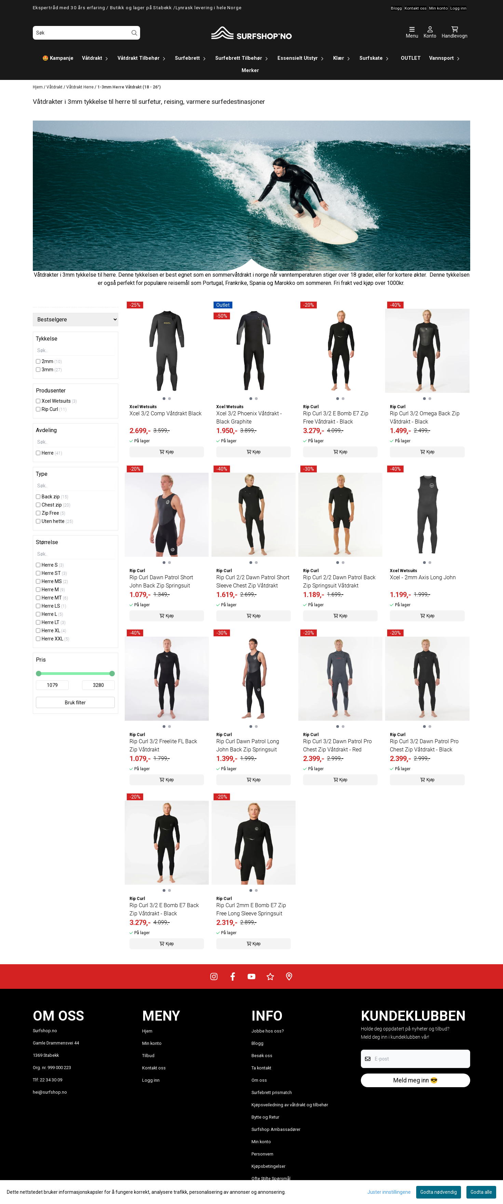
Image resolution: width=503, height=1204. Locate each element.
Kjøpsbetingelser (268, 1166)
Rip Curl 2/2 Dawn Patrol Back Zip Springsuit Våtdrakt (339, 581)
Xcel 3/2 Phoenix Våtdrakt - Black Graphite (249, 417)
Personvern (262, 1154)
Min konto (152, 1043)
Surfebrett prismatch (272, 1092)
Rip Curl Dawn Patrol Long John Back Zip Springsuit (247, 745)
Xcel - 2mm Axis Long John (423, 577)
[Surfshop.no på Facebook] (233, 976)
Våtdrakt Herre (80, 87)
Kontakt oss (154, 1067)
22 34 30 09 (51, 1079)
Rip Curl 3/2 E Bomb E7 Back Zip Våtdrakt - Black (164, 909)
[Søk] (86, 33)
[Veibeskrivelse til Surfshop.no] (289, 976)
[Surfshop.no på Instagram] (214, 976)
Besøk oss (262, 1055)
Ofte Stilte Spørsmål (271, 1178)
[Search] (134, 33)
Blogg (257, 1043)
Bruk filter (75, 702)
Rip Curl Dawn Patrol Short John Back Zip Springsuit (161, 581)
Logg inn (151, 1080)
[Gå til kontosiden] (430, 33)
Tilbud (148, 1055)
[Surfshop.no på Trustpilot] (270, 976)
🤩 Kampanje (57, 58)
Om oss (259, 1080)
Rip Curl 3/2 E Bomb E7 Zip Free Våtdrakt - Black (335, 417)
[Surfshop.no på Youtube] (251, 976)
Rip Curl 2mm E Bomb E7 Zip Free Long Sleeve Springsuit (251, 909)
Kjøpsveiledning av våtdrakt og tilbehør (290, 1104)
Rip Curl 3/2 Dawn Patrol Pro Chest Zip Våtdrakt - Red (337, 745)
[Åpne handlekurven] (454, 33)
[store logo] (251, 33)
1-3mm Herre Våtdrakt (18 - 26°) (129, 87)
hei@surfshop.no (50, 1092)
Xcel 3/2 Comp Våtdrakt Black (166, 413)
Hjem (38, 87)
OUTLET (411, 58)
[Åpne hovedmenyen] (412, 33)
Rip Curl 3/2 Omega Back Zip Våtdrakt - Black (425, 417)
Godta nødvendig (438, 1192)
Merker (250, 70)
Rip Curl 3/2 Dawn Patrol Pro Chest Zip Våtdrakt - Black (424, 745)
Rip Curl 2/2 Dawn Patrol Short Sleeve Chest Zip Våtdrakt (252, 581)
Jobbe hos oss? (268, 1031)
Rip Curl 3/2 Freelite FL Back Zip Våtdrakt (163, 745)
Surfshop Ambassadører (276, 1129)
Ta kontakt (261, 1067)
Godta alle (481, 1192)
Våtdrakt (55, 87)
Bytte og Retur (265, 1117)
